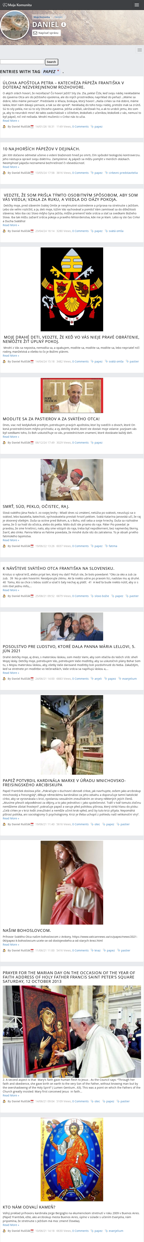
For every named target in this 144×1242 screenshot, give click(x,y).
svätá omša (116, 239)
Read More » (11, 120)
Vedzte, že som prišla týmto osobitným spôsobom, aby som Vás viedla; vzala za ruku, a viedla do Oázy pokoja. (70, 205)
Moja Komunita (42, 17)
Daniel (45, 24)
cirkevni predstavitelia (123, 176)
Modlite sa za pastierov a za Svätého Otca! (51, 346)
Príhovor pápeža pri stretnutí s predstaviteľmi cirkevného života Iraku (69, 954)
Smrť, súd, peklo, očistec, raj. (36, 403)
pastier (134, 455)
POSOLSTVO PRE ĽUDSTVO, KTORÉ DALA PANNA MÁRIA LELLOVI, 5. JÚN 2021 (69, 511)
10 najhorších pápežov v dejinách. (41, 152)
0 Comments (80, 126)
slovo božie (102, 455)
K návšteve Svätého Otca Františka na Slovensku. (58, 427)
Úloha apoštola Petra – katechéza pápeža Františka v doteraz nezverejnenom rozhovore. (63, 85)
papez (99, 126)
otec (97, 796)
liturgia (113, 980)
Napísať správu (45, 33)
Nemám (59, 16)
